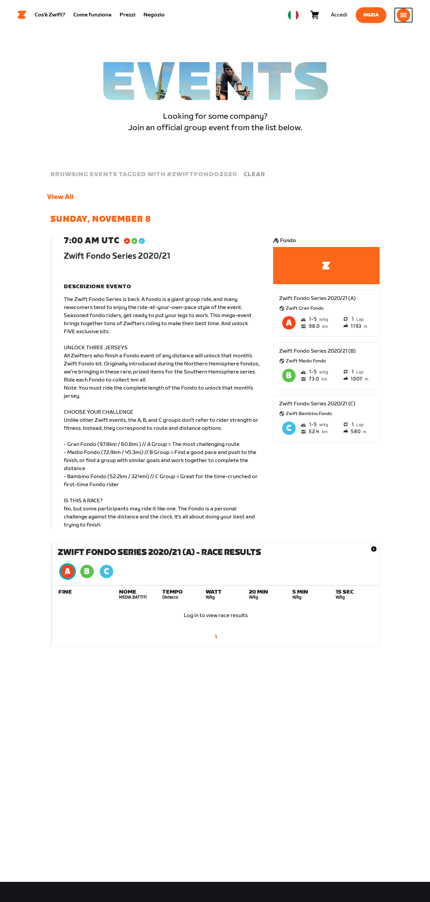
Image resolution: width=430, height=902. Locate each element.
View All (60, 197)
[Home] (22, 15)
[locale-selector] (293, 15)
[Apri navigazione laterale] (403, 15)
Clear (254, 174)
